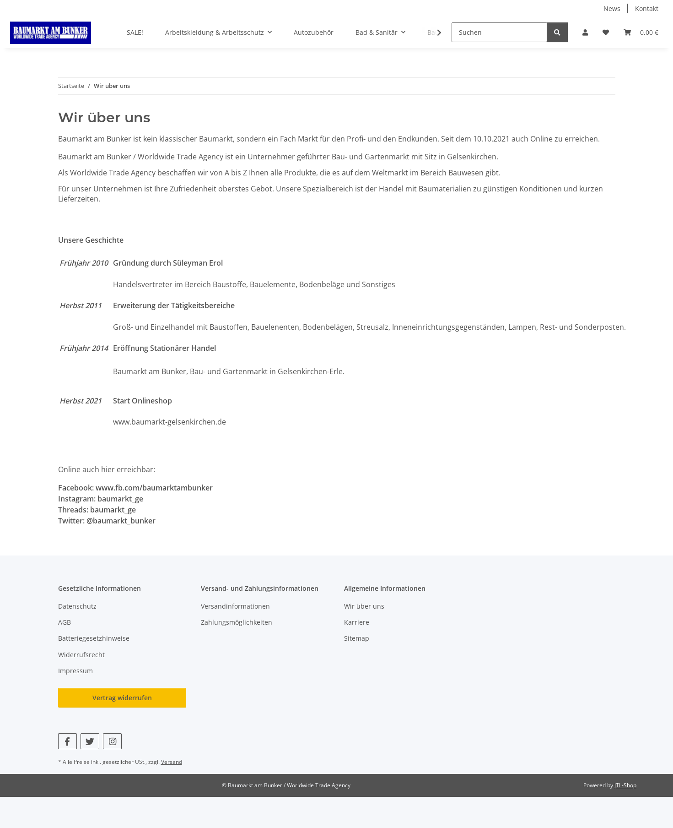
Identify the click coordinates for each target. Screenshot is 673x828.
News (611, 8)
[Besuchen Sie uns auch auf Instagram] (112, 741)
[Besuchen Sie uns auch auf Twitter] (90, 741)
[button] (585, 32)
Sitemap (356, 638)
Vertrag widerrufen (122, 697)
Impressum (75, 670)
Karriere (356, 622)
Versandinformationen (235, 606)
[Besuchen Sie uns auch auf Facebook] (67, 741)
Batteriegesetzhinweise (93, 638)
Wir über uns (364, 606)
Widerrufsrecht (81, 654)
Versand (171, 762)
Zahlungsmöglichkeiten (236, 622)
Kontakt (646, 8)
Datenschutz (77, 606)
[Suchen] (499, 32)
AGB (64, 622)
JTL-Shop (625, 785)
